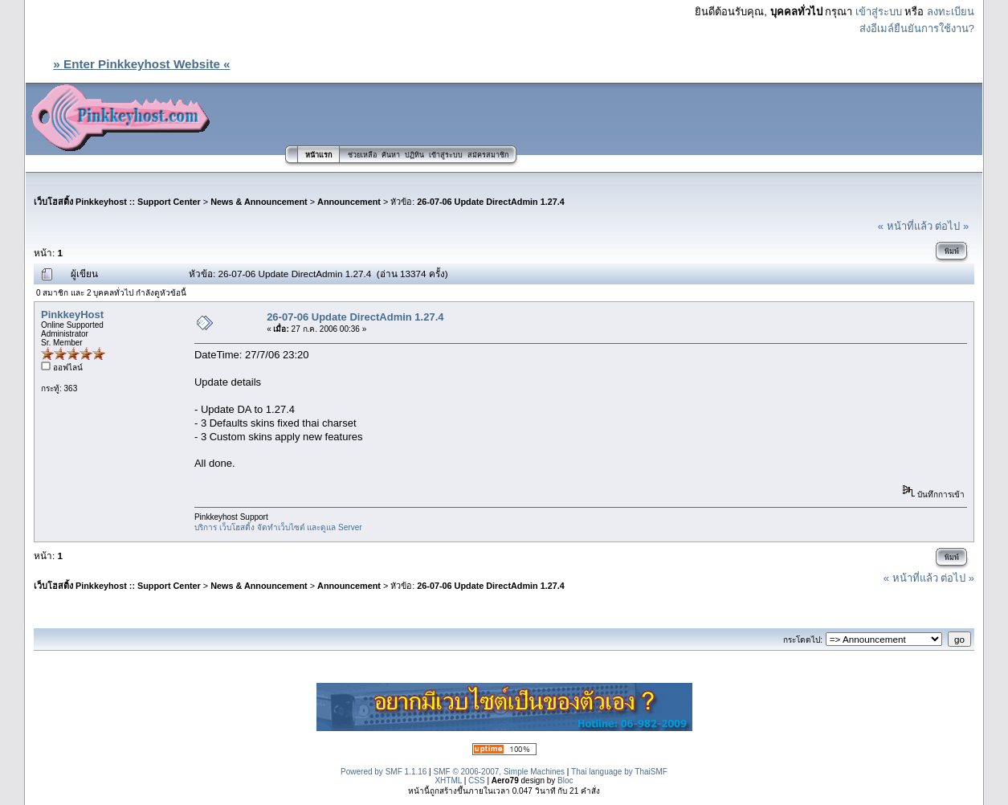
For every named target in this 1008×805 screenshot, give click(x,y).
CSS (476, 780)
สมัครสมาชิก (487, 155)
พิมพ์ (952, 251)
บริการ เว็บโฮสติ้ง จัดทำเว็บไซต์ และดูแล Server (278, 527)
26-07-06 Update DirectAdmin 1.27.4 (491, 201)
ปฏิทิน (414, 155)
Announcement (349, 201)
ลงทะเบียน (950, 12)
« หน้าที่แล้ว (905, 226)
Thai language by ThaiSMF (619, 771)
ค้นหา (391, 155)
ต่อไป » (952, 226)
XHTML (448, 780)
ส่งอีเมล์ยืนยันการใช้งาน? (916, 28)
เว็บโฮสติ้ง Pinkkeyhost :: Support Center (117, 201)
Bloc (565, 780)
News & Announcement (259, 201)
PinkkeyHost (72, 315)
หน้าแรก (318, 155)
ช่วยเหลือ (362, 155)
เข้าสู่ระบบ (878, 12)
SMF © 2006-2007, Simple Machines (499, 771)
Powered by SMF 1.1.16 (383, 771)
